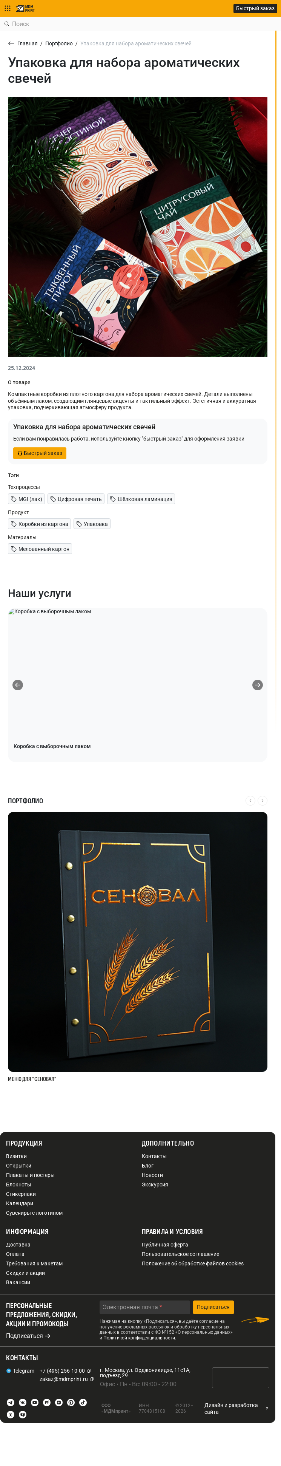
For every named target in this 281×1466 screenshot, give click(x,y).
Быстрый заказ (255, 8)
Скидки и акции (25, 1273)
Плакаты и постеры (30, 1175)
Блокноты (18, 1184)
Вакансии (18, 1282)
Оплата (15, 1254)
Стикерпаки (21, 1194)
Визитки (16, 1156)
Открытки (18, 1166)
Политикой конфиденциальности (139, 1338)
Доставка (18, 1245)
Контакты (154, 1156)
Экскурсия (155, 1184)
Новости (152, 1175)
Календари (19, 1203)
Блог (148, 1166)
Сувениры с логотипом (34, 1213)
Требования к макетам (34, 1263)
